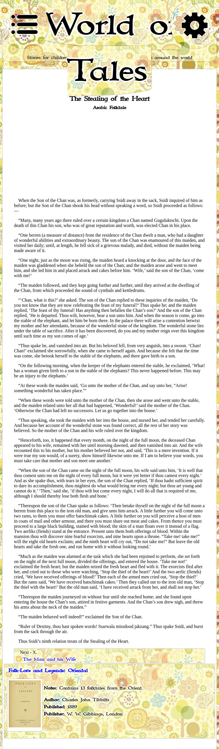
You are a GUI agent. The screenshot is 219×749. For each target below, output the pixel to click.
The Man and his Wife (49, 659)
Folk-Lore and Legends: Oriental (48, 670)
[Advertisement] (109, 153)
